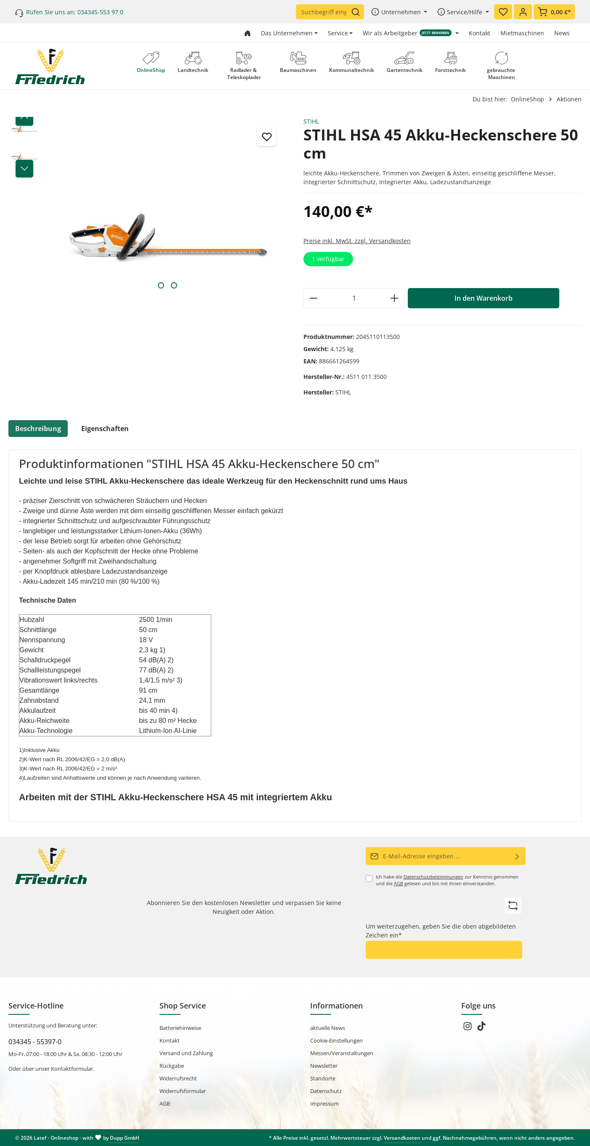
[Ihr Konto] (523, 11)
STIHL (311, 121)
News (562, 33)
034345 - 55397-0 (34, 1041)
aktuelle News (327, 1028)
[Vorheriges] (24, 117)
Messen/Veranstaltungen (341, 1053)
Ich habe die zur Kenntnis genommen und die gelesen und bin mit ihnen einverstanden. (447, 880)
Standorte (322, 1078)
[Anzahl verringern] (313, 298)
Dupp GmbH (124, 1137)
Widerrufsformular (182, 1091)
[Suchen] (357, 11)
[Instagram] (468, 1028)
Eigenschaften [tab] (105, 428)
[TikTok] (481, 1028)
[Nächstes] (24, 168)
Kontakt (479, 33)
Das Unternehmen (287, 33)
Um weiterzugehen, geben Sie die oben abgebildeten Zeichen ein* (441, 930)
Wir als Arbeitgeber (407, 33)
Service (338, 33)
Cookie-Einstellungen (336, 1040)
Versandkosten (402, 1137)
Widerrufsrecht (178, 1078)
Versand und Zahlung (186, 1053)
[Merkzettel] (503, 11)
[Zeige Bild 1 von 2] (161, 285)
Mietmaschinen (522, 33)
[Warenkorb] (554, 11)
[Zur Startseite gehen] (247, 33)
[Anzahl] (354, 298)
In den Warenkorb (483, 298)
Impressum (324, 1103)
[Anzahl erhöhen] (394, 298)
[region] (147, 206)
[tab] (38, 428)
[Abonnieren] (517, 856)
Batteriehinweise (180, 1028)
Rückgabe (171, 1065)
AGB (398, 884)
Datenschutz (326, 1091)
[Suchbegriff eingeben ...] (323, 11)
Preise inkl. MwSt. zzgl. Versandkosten (357, 241)
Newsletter (324, 1065)
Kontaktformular (72, 1068)
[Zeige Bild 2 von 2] (174, 285)
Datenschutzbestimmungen (433, 877)
